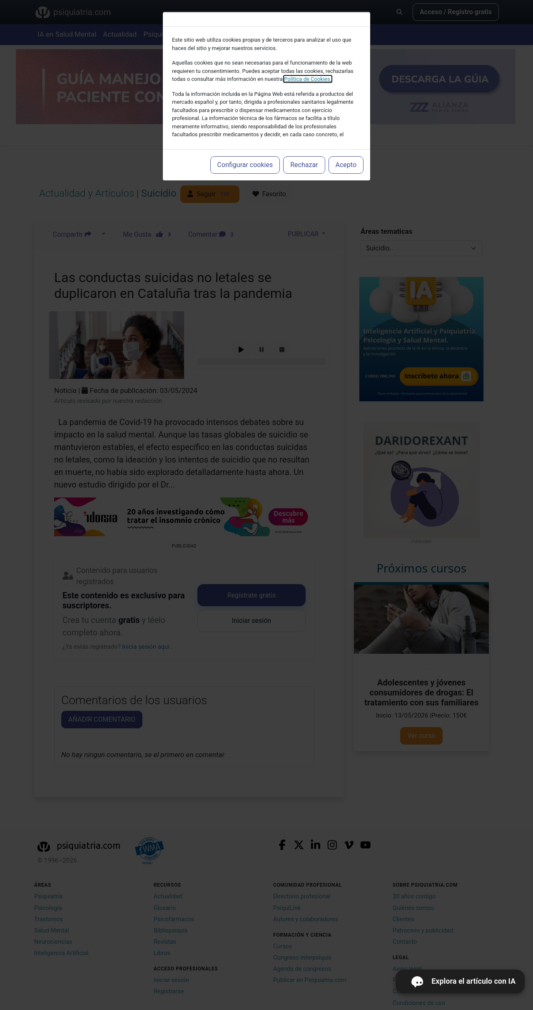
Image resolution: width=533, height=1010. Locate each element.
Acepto (346, 165)
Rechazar (304, 165)
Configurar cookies (245, 165)
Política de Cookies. (307, 79)
